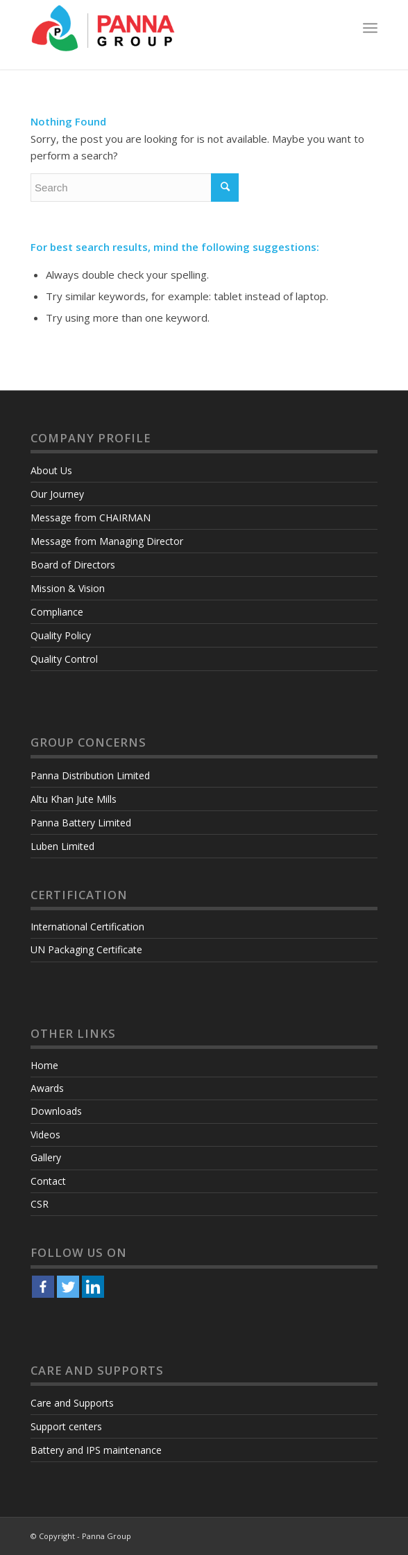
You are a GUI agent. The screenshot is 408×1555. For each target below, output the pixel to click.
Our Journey (57, 494)
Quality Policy (61, 635)
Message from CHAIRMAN (91, 517)
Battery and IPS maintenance (96, 1450)
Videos (45, 1134)
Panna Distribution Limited (90, 775)
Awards (47, 1088)
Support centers (66, 1426)
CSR (40, 1203)
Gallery (46, 1157)
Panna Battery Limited (81, 822)
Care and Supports (72, 1402)
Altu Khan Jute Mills (74, 799)
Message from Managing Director (107, 541)
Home (44, 1065)
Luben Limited (62, 846)
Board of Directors (73, 564)
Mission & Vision (68, 588)
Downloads (56, 1111)
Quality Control (64, 659)
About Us (51, 470)
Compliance (57, 611)
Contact (48, 1181)
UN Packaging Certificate (86, 949)
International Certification (87, 926)
